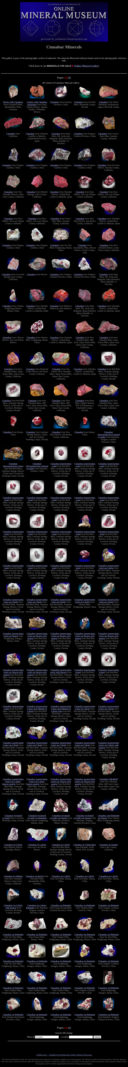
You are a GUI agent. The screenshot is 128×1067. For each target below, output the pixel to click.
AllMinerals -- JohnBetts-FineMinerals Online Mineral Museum (64, 1055)
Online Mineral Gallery (86, 65)
